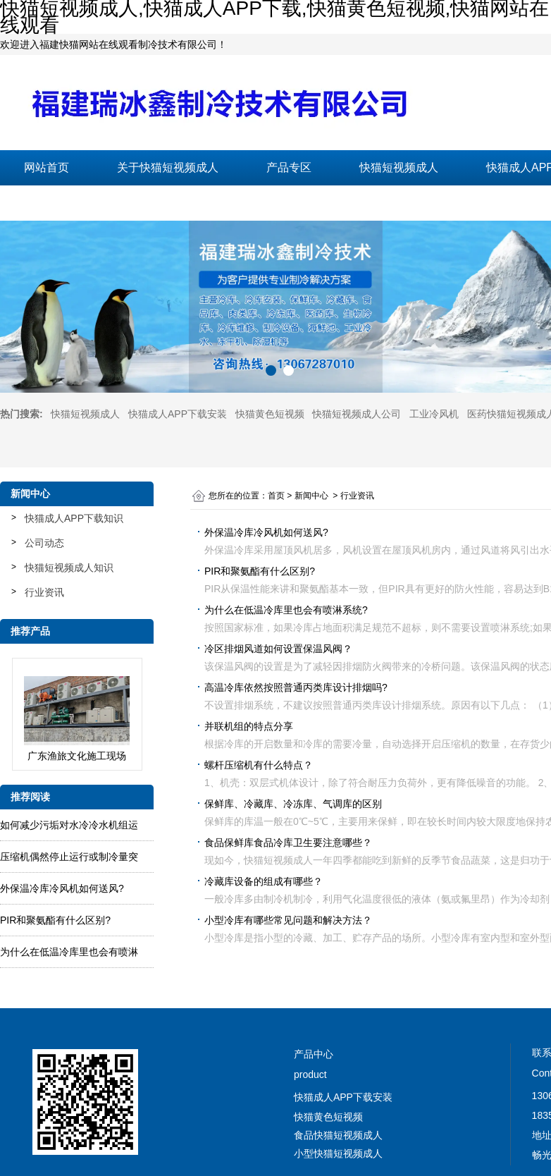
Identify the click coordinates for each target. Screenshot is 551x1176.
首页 (276, 496)
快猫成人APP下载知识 (74, 518)
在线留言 (195, 203)
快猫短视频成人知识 (69, 567)
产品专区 (288, 167)
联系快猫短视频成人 (74, 203)
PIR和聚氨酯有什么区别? (55, 920)
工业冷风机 (434, 413)
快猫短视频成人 (398, 167)
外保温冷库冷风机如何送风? (62, 888)
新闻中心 (311, 496)
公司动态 (44, 543)
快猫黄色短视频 (269, 413)
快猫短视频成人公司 (356, 413)
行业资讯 (44, 592)
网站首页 (46, 167)
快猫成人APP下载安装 (177, 413)
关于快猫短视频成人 (167, 167)
